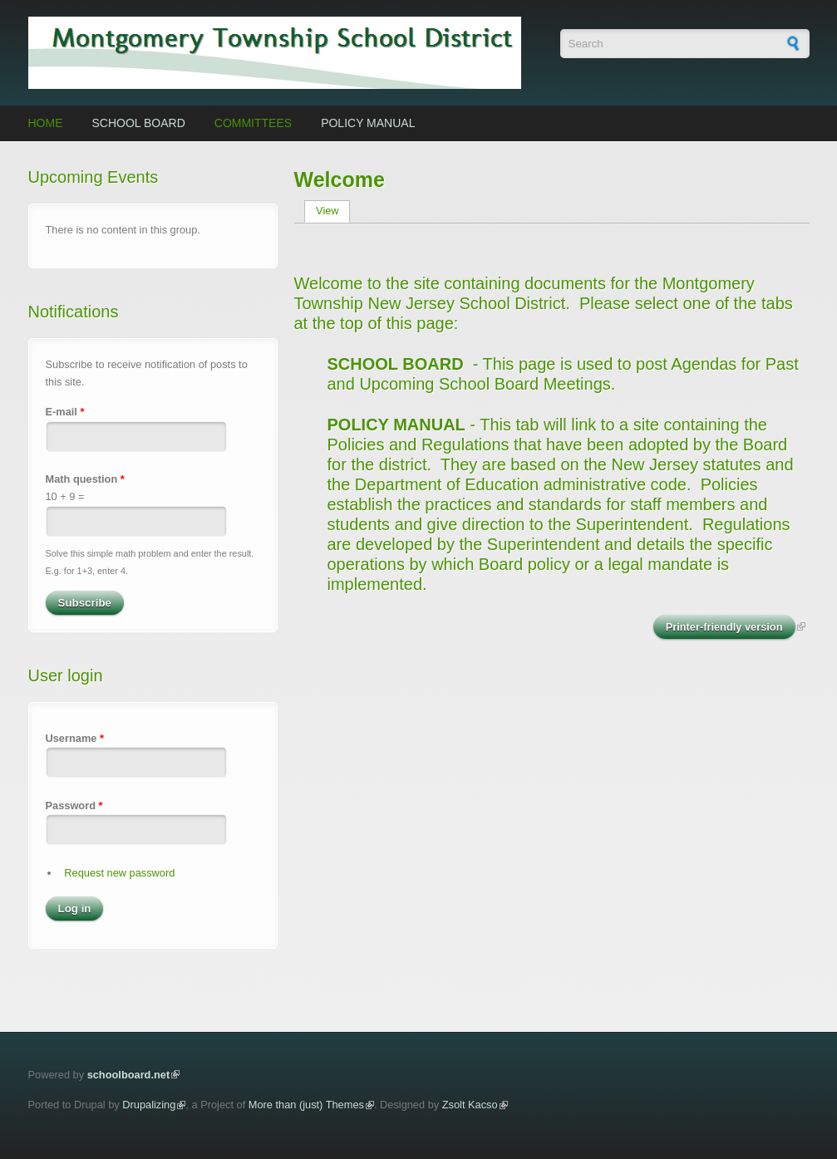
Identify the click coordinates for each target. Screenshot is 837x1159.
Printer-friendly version (724, 627)
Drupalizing (148, 1104)
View (333, 210)
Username (75, 738)
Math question (85, 479)
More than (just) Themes (306, 1104)
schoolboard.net (128, 1074)
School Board (138, 123)
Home (45, 123)
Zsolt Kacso (470, 1104)
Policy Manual (368, 123)
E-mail (65, 411)
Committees (253, 123)
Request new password (119, 873)
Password (74, 805)
